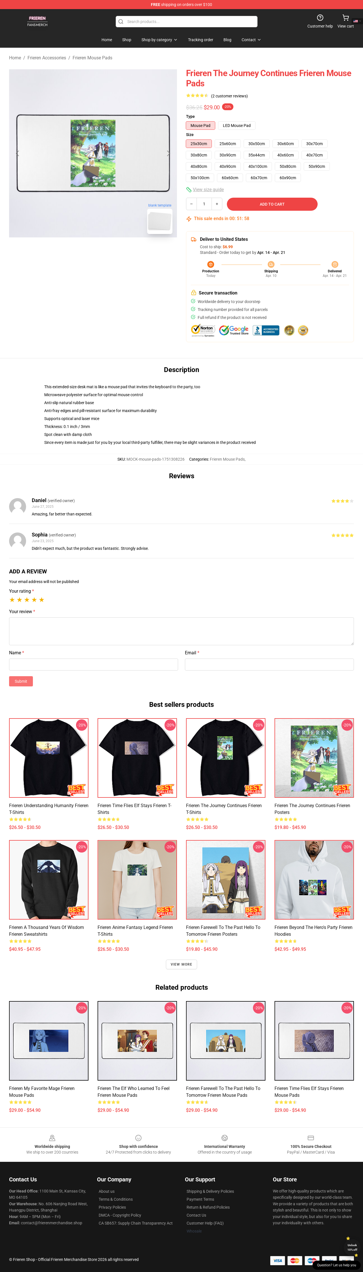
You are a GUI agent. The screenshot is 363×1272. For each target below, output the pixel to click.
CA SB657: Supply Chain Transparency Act (136, 1223)
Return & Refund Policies (208, 1207)
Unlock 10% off (352, 1247)
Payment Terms (200, 1199)
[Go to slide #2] (107, 251)
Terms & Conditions (116, 1199)
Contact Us (196, 1215)
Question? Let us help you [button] (336, 1265)
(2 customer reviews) (229, 96)
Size (190, 134)
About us (107, 1191)
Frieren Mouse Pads (92, 57)
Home (15, 57)
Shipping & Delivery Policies (210, 1191)
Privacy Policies (112, 1207)
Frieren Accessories (47, 57)
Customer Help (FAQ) (205, 1223)
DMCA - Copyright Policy (120, 1215)
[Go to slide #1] (78, 251)
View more (182, 964)
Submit (21, 681)
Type (190, 116)
